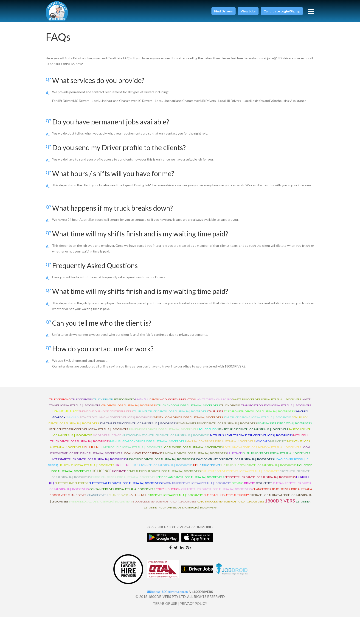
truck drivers (82, 399)
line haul (142, 399)
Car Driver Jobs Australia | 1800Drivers (175, 495)
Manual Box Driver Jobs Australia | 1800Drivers (220, 441)
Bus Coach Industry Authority (226, 495)
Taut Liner (215, 411)
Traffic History (65, 411)
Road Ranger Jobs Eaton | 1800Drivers (284, 423)
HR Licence (123, 465)
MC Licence (93, 447)
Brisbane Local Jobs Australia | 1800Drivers (100, 501)
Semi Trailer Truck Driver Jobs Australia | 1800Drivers (138, 423)
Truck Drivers (230, 405)
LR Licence (234, 453)
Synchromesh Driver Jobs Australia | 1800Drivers (259, 411)
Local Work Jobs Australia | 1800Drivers (192, 447)
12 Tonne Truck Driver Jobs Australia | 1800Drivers (180, 507)
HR (195, 465)
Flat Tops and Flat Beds (71, 483)
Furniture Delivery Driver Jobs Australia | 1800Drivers (240, 471)
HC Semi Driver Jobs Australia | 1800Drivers (265, 465)
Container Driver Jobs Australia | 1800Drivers (122, 489)
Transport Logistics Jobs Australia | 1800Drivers (276, 405)
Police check (208, 429)
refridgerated (124, 399)
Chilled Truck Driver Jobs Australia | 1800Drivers (216, 489)
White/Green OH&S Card (214, 399)
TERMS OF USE (165, 603)
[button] (223, 11)
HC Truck (228, 465)
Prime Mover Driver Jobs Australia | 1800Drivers (163, 429)
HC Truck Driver (209, 465)
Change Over (118, 495)
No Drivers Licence (107, 435)
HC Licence (101, 471)
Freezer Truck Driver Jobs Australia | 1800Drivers (260, 477)
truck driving (60, 399)
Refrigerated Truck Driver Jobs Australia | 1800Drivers (88, 429)
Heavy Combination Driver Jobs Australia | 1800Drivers (234, 459)
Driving (237, 483)
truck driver (103, 399)
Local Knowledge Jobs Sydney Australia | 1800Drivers (262, 447)
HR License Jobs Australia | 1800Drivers (86, 465)
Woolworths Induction (178, 399)
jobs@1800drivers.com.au (167, 592)
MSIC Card (263, 441)
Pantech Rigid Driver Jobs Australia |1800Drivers (253, 429)
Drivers (249, 483)
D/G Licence (264, 483)
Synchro (72, 417)
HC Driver (119, 471)
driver (154, 399)
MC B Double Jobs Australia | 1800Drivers (132, 447)
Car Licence (138, 495)
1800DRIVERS (280, 500)
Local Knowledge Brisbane (143, 453)
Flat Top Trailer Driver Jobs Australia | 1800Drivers (125, 483)
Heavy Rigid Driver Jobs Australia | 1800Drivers (160, 459)
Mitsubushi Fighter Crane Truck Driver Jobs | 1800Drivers (251, 435)
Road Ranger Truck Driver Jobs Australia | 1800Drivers (217, 423)
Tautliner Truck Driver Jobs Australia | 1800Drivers (170, 411)
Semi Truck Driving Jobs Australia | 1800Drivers (257, 417)
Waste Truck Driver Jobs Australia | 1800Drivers (266, 399)
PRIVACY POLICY (193, 603)
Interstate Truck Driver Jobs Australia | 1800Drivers (89, 459)
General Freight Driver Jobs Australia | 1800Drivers (164, 471)
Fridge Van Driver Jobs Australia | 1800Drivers (124, 477)
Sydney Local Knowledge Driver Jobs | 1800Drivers (116, 417)
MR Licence (278, 441)
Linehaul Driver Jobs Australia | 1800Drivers (195, 453)
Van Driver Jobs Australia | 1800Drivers (129, 405)
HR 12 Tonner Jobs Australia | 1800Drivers (162, 465)
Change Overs (97, 495)
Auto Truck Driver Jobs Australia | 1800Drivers (230, 501)
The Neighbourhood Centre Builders (106, 411)
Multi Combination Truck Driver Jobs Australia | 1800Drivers (165, 435)
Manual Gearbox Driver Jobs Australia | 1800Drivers (148, 441)
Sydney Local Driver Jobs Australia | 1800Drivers (188, 417)
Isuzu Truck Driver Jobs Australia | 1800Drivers (276, 453)
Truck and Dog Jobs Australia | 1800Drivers (188, 405)
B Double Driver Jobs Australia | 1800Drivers (164, 501)
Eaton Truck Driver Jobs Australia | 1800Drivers (196, 483)
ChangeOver (77, 495)
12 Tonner (303, 501)
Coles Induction (168, 489)
